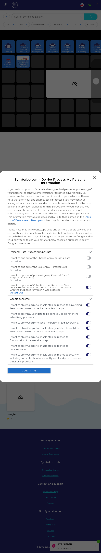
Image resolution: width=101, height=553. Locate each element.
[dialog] (50, 276)
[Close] (94, 177)
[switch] (88, 258)
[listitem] (50, 252)
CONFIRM (29, 370)
